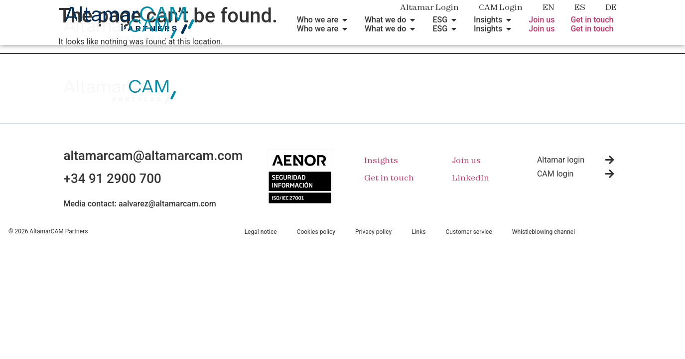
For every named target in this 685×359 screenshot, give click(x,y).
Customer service (468, 231)
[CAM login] (610, 174)
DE (611, 7)
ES (579, 7)
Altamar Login (429, 7)
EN (548, 7)
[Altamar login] (610, 160)
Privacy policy (373, 231)
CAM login (555, 174)
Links (418, 231)
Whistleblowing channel (543, 231)
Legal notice (261, 231)
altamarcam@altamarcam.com (153, 155)
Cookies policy (316, 231)
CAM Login (501, 7)
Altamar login (560, 160)
